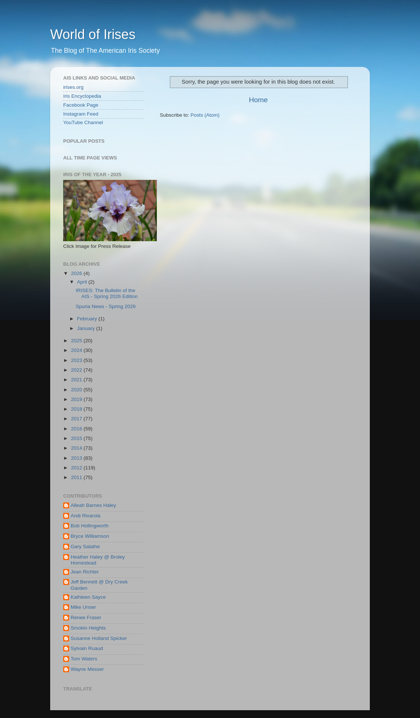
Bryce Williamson (90, 536)
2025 (77, 340)
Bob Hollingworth (90, 525)
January (86, 328)
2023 (77, 360)
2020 (77, 389)
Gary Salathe (85, 546)
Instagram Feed (80, 114)
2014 (77, 448)
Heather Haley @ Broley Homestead (98, 560)
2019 (77, 399)
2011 (77, 477)
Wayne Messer (87, 669)
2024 (77, 350)
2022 (77, 370)
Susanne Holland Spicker (99, 638)
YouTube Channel (83, 122)
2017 (77, 418)
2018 (77, 409)
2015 (77, 438)
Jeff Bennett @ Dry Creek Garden (99, 585)
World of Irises (92, 34)
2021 (77, 379)
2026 (77, 273)
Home (258, 100)
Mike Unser (83, 607)
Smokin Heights (88, 628)
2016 (77, 428)
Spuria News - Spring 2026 (106, 306)
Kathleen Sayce (88, 597)
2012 (77, 467)
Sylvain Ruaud (87, 648)
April (82, 282)
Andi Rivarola (85, 515)
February (87, 318)
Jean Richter (85, 572)
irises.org (73, 87)
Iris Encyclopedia (82, 96)
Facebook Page (80, 105)
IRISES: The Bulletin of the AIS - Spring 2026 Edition (107, 293)
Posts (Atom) (205, 115)
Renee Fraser (86, 617)
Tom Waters (84, 659)
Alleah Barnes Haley (93, 505)
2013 (77, 458)
